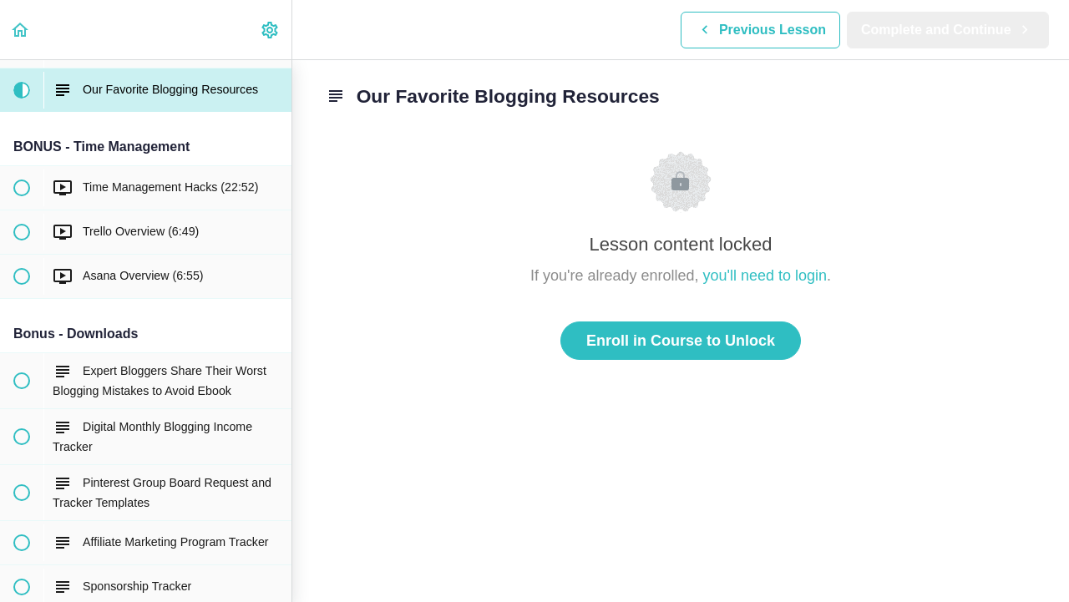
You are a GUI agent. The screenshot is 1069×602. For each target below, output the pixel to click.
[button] (21, 29)
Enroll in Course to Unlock (680, 340)
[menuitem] (270, 29)
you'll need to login (765, 275)
